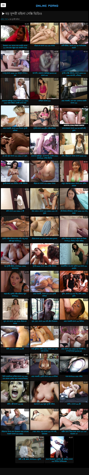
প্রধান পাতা (4, 19)
